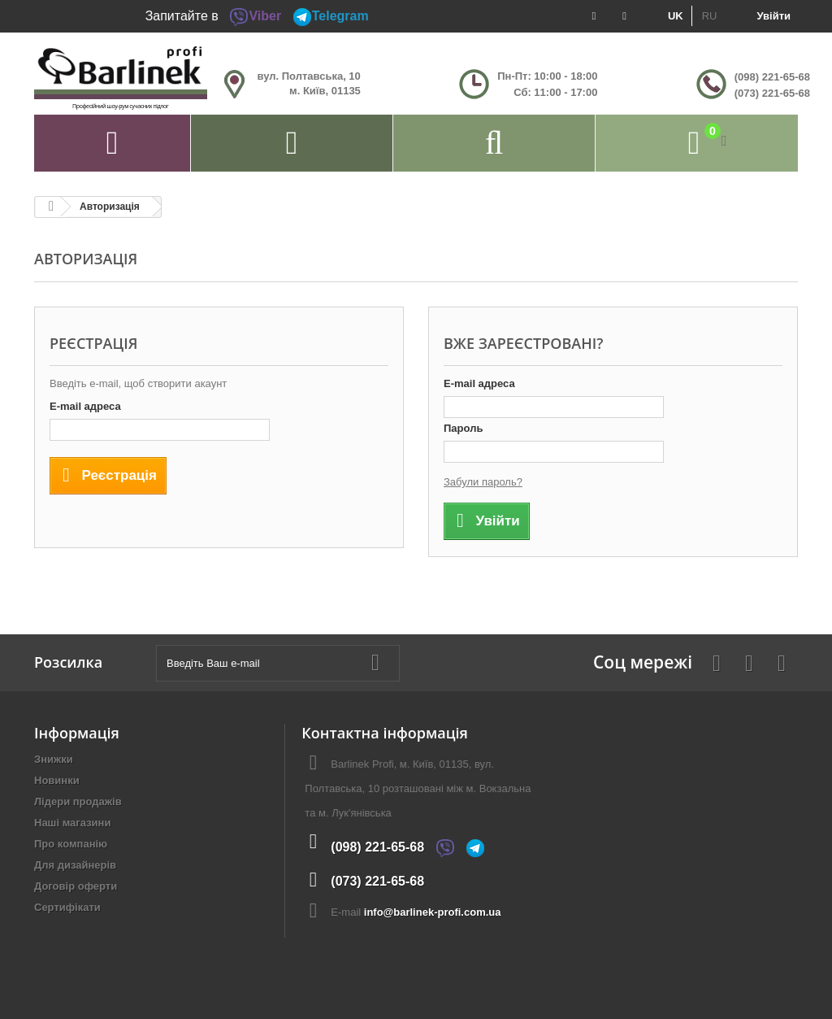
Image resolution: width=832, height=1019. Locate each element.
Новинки (57, 780)
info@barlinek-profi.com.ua (432, 912)
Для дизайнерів (75, 865)
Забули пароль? (483, 482)
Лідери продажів (78, 801)
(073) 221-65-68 (772, 93)
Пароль (463, 428)
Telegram (330, 16)
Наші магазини (72, 823)
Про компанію (70, 844)
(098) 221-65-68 (772, 77)
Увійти (773, 16)
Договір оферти (75, 886)
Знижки (53, 759)
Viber (255, 16)
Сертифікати (67, 907)
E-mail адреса (85, 406)
